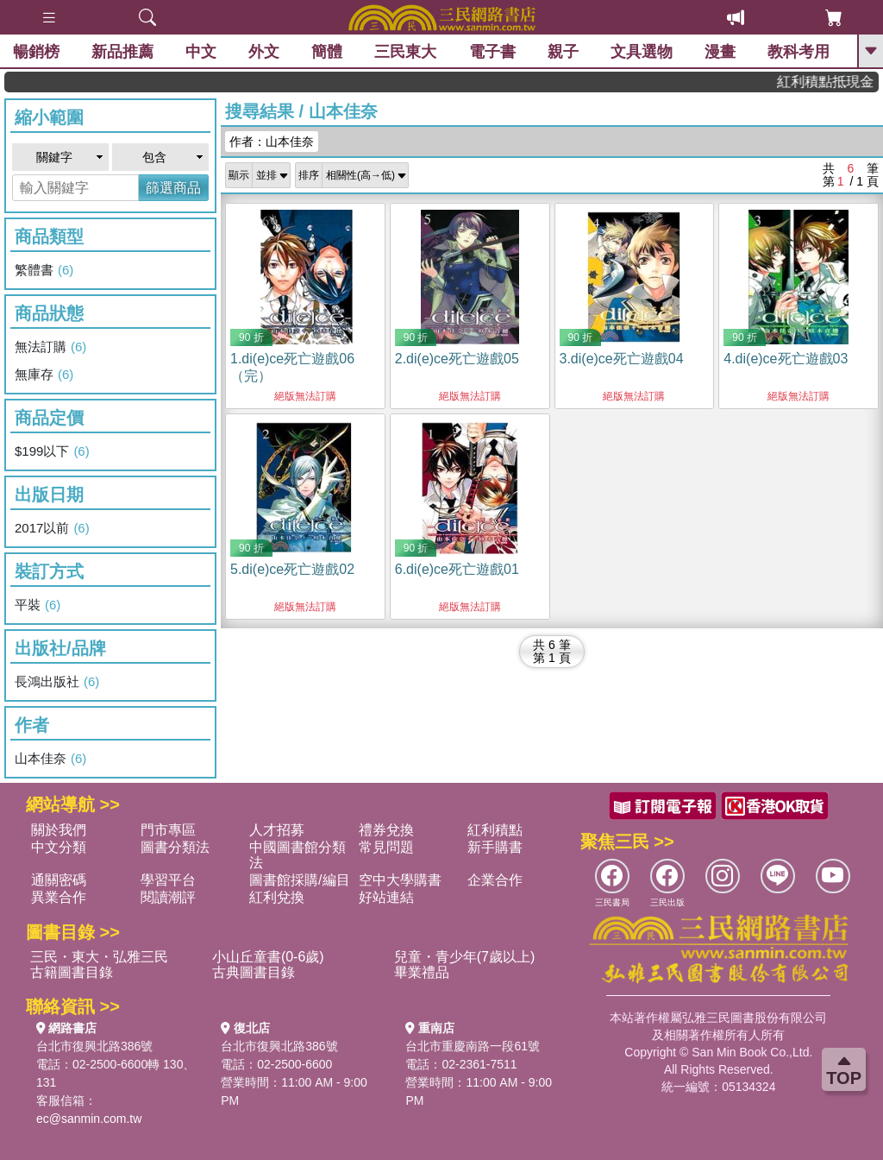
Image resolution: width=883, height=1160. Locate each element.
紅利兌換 (276, 897)
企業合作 (495, 880)
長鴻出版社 (57, 682)
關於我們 (58, 830)
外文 (263, 51)
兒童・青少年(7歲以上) (464, 956)
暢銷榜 (36, 51)
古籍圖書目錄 (71, 972)
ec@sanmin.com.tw (88, 1118)
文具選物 (642, 51)
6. (457, 569)
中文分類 (58, 847)
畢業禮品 (421, 972)
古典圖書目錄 (253, 972)
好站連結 (386, 897)
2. (457, 358)
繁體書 (44, 270)
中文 (200, 51)
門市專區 (168, 830)
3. (622, 358)
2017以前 (52, 528)
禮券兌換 (386, 830)
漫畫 (720, 51)
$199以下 (52, 451)
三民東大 (405, 51)
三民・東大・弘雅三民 (99, 956)
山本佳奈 (50, 758)
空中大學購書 (400, 880)
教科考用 (798, 51)
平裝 (37, 605)
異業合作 (58, 897)
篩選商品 (173, 187)
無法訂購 (50, 347)
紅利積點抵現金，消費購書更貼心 (836, 81)
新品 (122, 51)
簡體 (326, 51)
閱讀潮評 (168, 897)
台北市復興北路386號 (94, 1046)
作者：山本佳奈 (271, 141)
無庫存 (44, 374)
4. (785, 358)
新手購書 (495, 847)
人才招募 (276, 830)
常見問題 (386, 847)
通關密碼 (58, 880)
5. (292, 569)
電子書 (492, 51)
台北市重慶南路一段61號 (472, 1046)
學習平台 (168, 880)
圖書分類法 (175, 847)
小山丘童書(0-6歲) (268, 956)
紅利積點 (495, 830)
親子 (563, 51)
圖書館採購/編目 (299, 880)
